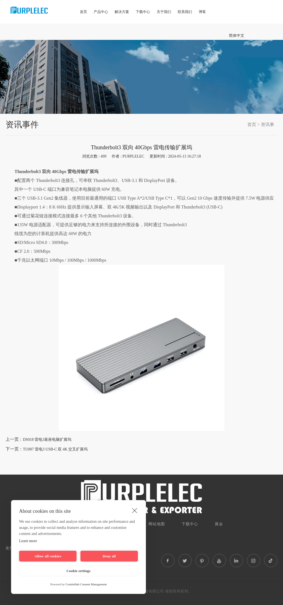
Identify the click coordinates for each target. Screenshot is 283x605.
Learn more (28, 541)
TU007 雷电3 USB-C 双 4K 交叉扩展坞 (55, 449)
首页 (83, 12)
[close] (134, 510)
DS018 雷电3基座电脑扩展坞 (47, 439)
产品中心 (101, 12)
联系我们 (185, 12)
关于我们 (164, 12)
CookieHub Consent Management (86, 584)
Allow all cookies (48, 556)
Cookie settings (78, 571)
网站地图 (156, 524)
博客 (202, 12)
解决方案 (122, 12)
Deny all (109, 556)
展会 (219, 524)
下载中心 (143, 12)
